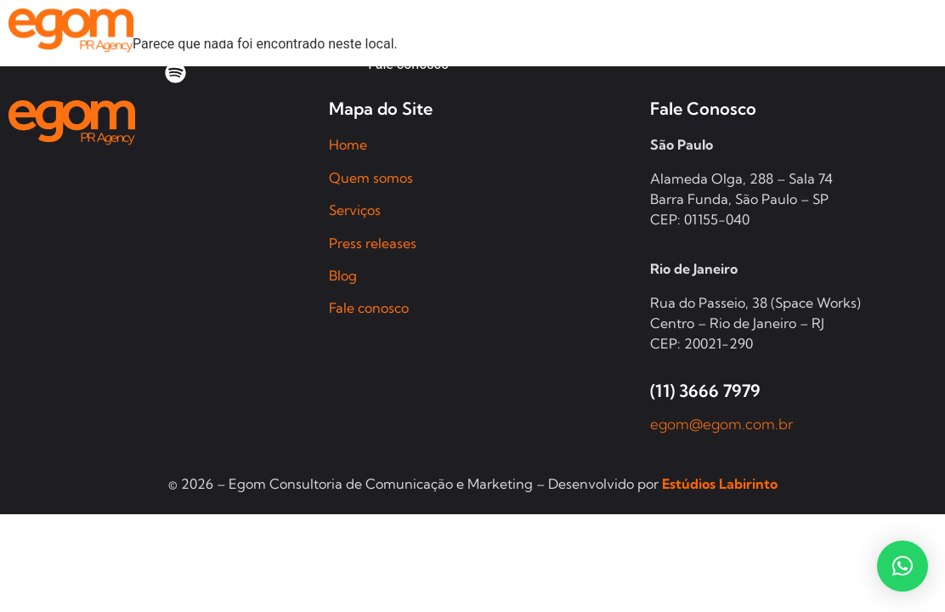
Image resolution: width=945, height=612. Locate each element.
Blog (343, 275)
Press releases (372, 243)
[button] (902, 566)
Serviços (355, 209)
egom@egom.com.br (722, 424)
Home (348, 144)
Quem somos (371, 177)
